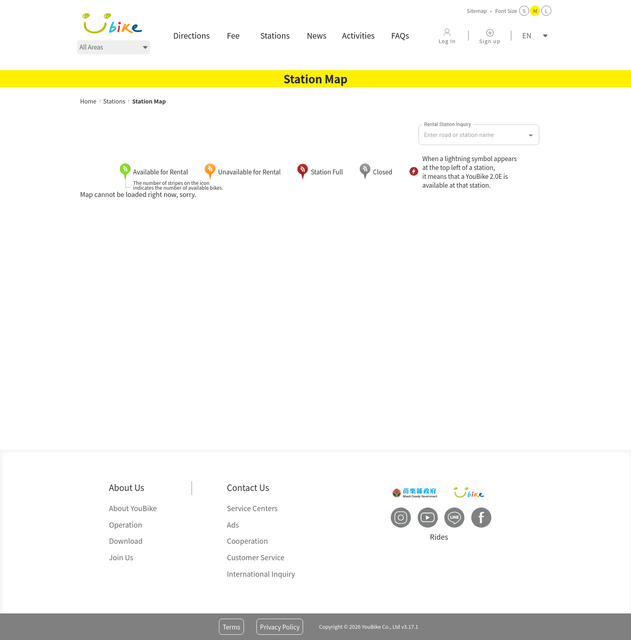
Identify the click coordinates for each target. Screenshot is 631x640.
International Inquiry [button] (261, 574)
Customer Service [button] (256, 557)
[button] (112, 23)
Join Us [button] (121, 557)
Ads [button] (233, 525)
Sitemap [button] (477, 10)
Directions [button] (191, 35)
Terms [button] (231, 626)
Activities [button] (358, 35)
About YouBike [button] (133, 508)
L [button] (546, 10)
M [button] (535, 10)
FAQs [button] (400, 35)
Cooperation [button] (247, 541)
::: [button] (82, 92)
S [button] (524, 10)
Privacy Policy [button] (280, 626)
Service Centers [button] (252, 508)
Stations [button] (275, 35)
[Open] (530, 135)
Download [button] (126, 541)
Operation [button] (125, 525)
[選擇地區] (114, 47)
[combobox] (473, 135)
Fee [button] (233, 35)
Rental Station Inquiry (447, 124)
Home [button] (88, 101)
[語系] (532, 35)
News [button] (316, 35)
